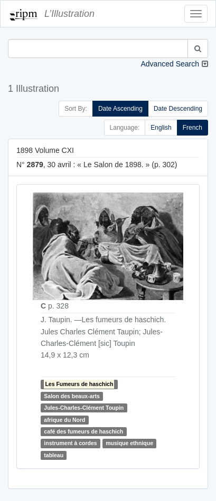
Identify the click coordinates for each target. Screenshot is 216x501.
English (161, 127)
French (192, 127)
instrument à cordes (70, 443)
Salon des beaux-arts (72, 396)
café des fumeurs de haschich (83, 431)
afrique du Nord (64, 420)
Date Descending (178, 108)
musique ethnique (129, 443)
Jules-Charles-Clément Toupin (84, 407)
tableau (53, 455)
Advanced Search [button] (169, 64)
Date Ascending (120, 108)
